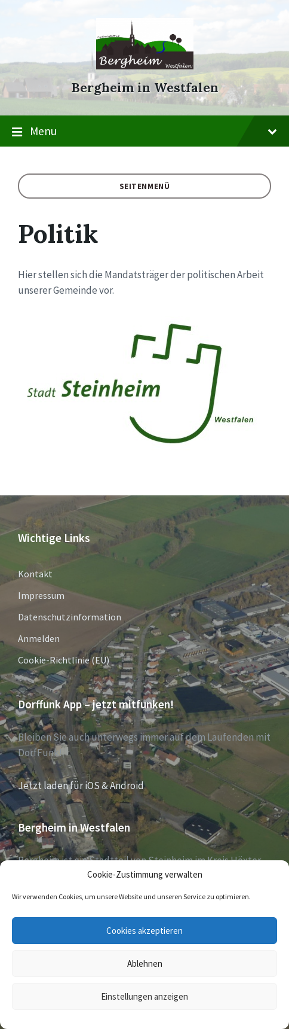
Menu (144, 131)
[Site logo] (144, 65)
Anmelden (39, 638)
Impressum (41, 595)
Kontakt (35, 574)
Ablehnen (144, 963)
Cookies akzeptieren (144, 930)
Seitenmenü (144, 186)
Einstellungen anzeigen (144, 996)
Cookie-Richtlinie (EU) (63, 660)
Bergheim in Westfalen (145, 88)
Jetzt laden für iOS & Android (81, 785)
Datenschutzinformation (69, 617)
